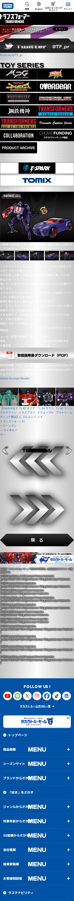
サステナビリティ (21, 893)
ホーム (5, 29)
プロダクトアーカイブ (36, 29)
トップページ (17, 735)
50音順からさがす (16, 835)
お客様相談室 (12, 878)
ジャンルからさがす (17, 807)
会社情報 (9, 850)
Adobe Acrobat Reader (15, 378)
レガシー (6, 31)
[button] (5, 450)
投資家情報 (11, 864)
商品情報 (16, 29)
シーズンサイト (14, 764)
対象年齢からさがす (17, 821)
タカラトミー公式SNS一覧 (35, 706)
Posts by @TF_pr (11, 55)
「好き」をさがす (21, 792)
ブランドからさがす (17, 778)
